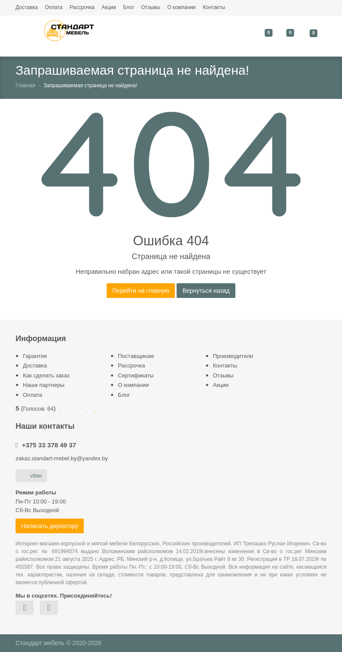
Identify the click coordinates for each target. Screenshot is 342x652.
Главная (25, 85)
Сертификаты (136, 375)
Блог (128, 7)
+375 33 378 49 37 (49, 445)
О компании (181, 7)
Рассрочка (82, 7)
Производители (233, 356)
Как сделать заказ (46, 375)
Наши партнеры (43, 385)
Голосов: (38, 408)
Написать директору (49, 525)
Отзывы (150, 7)
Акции (108, 7)
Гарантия (35, 356)
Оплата (54, 7)
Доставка (27, 7)
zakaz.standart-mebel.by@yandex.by (62, 458)
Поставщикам (136, 356)
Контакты (214, 7)
